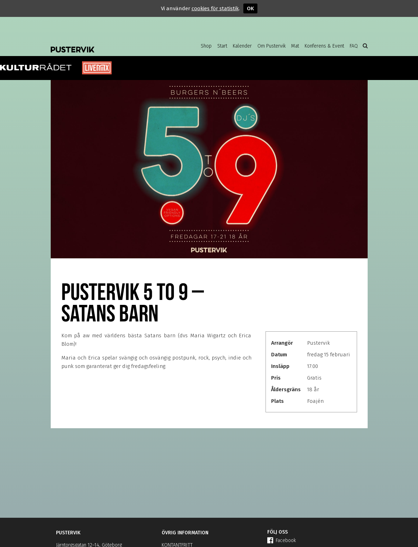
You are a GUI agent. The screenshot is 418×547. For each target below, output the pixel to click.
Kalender (242, 46)
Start (222, 46)
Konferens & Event (324, 46)
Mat (295, 46)
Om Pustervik (271, 46)
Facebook (281, 540)
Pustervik (107, 44)
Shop (206, 46)
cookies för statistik (215, 8)
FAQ (354, 46)
